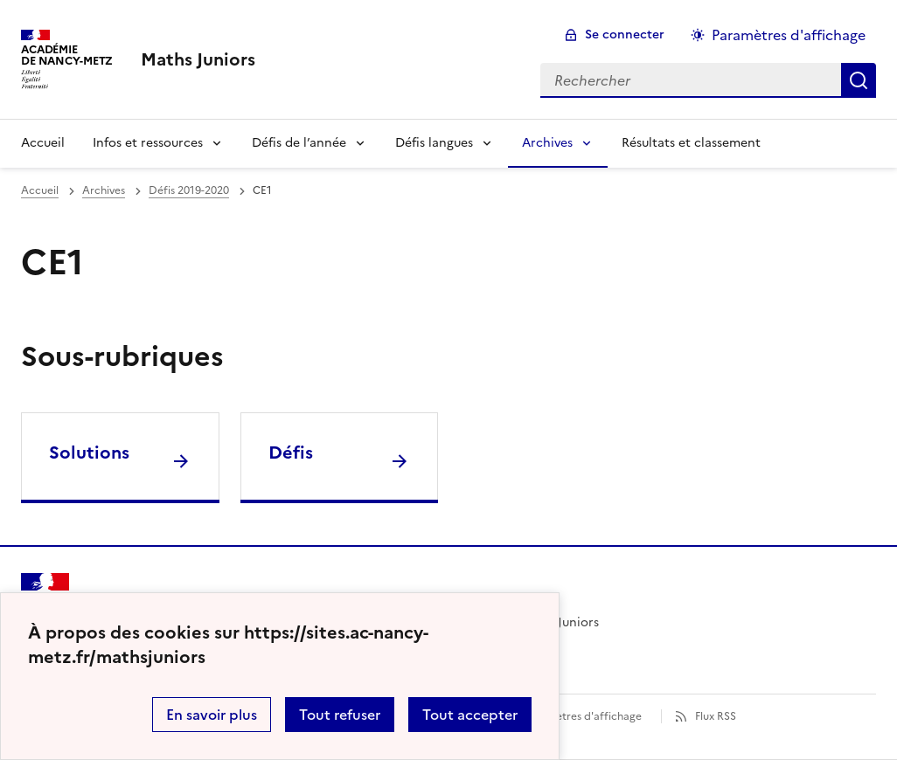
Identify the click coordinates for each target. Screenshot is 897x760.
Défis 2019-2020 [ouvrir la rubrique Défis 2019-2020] (189, 190)
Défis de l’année (299, 143)
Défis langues (434, 143)
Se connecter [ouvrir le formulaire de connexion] (624, 34)
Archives (547, 143)
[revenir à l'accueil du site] (198, 59)
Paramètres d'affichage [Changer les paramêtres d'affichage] (789, 34)
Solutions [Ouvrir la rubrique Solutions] (89, 452)
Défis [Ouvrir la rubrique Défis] (290, 452)
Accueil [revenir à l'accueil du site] (40, 190)
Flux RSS (715, 716)
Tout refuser (339, 714)
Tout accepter (470, 714)
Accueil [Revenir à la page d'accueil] (43, 143)
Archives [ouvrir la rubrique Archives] (103, 190)
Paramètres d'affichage (583, 716)
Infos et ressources (148, 143)
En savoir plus (211, 714)
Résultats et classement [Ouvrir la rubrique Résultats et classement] (691, 143)
